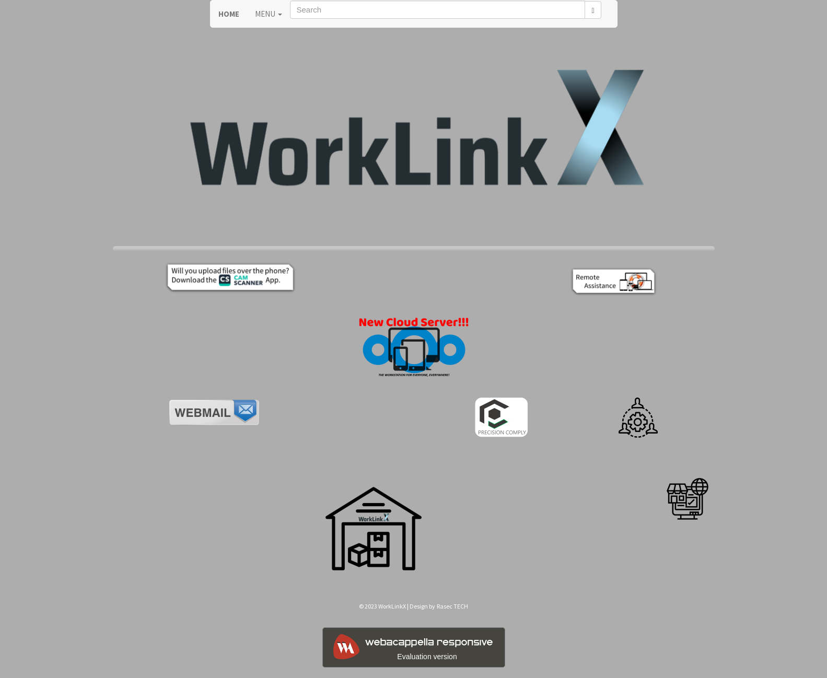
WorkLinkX (392, 606)
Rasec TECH (452, 606)
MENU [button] (268, 14)
